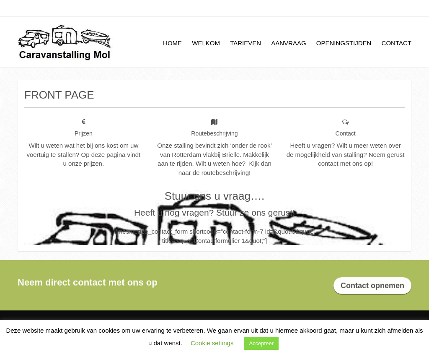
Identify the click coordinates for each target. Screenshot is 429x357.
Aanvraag (288, 43)
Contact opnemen (372, 286)
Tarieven (245, 43)
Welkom (206, 43)
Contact (396, 43)
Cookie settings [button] (212, 343)
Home (172, 43)
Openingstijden (344, 43)
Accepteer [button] (261, 343)
